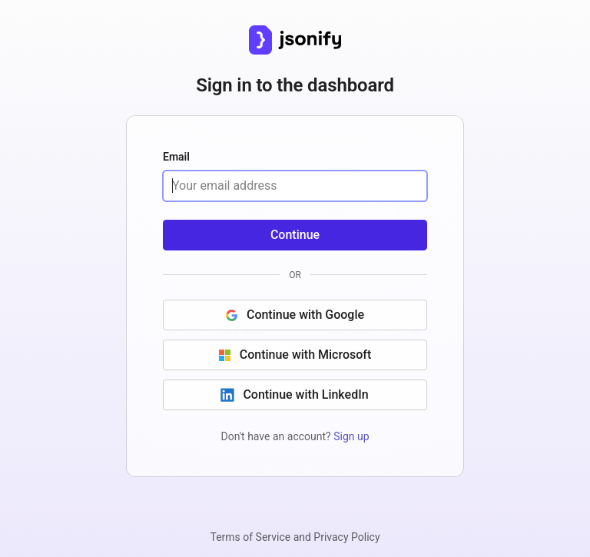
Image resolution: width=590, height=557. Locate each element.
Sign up (351, 436)
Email (176, 157)
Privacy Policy (346, 537)
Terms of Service (250, 537)
